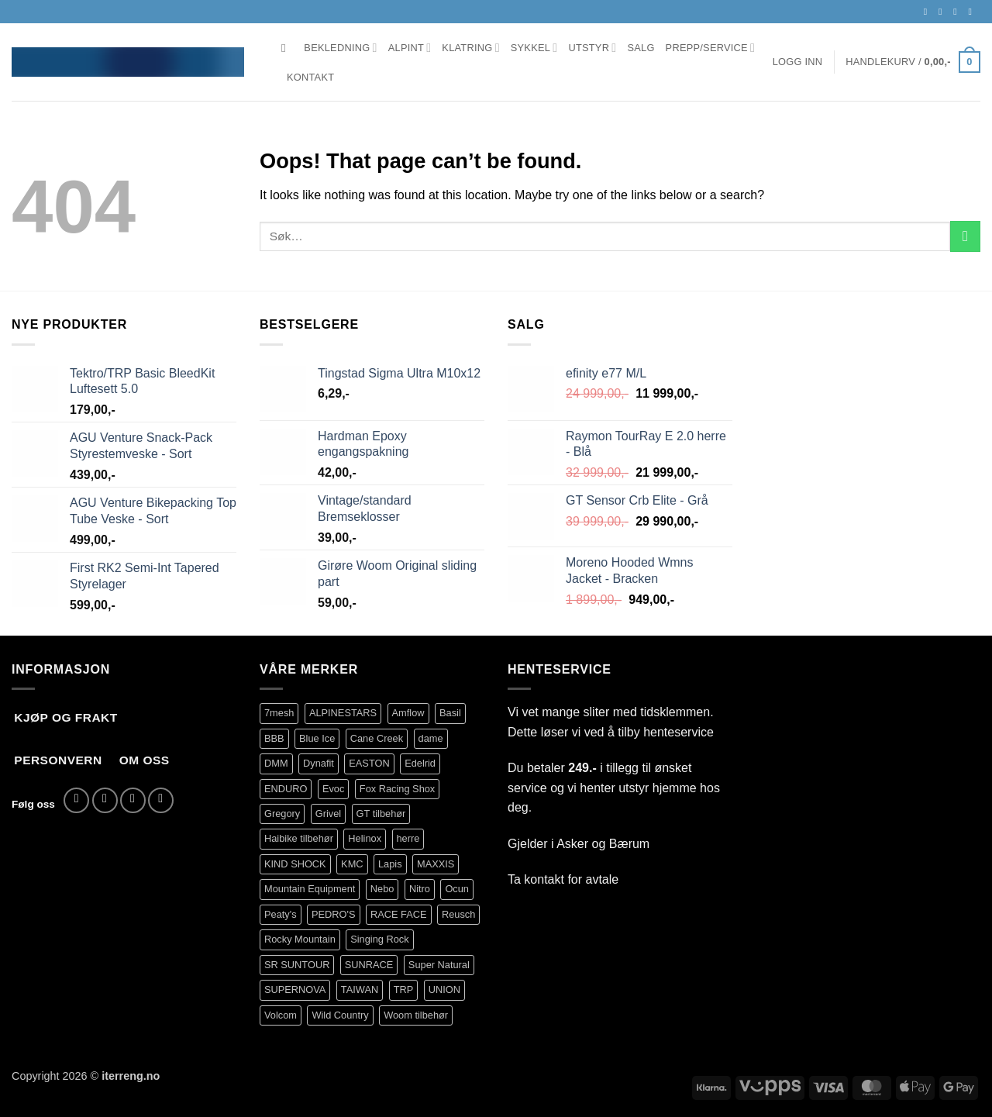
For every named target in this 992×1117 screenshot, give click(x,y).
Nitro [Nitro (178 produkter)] (419, 889)
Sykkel (534, 47)
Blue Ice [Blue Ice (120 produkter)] (317, 738)
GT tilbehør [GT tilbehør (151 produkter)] (381, 813)
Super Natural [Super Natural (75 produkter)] (439, 964)
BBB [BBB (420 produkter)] (274, 738)
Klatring (470, 47)
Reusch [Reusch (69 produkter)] (458, 914)
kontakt (544, 879)
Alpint (410, 47)
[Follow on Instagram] (943, 11)
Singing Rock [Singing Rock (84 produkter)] (379, 939)
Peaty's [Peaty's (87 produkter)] (280, 914)
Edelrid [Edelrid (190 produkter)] (420, 763)
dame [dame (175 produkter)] (430, 738)
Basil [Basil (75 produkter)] (450, 713)
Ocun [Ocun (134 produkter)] (457, 889)
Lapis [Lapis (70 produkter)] (390, 864)
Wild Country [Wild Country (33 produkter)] (340, 1015)
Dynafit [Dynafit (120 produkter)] (318, 763)
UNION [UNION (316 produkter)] (444, 989)
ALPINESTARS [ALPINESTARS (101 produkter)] (343, 713)
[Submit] (965, 236)
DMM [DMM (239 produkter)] (276, 763)
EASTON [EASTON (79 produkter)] (369, 763)
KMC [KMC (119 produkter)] (352, 864)
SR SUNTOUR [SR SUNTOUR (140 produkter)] (296, 964)
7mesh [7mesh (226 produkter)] (279, 713)
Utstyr (592, 47)
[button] (798, 62)
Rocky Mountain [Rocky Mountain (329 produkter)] (300, 939)
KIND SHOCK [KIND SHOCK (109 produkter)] (295, 864)
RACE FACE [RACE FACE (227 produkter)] (398, 914)
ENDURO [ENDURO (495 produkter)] (285, 789)
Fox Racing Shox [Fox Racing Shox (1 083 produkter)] (397, 789)
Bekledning (340, 47)
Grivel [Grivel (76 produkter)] (328, 813)
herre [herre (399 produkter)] (408, 838)
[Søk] (287, 48)
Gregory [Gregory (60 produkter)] (282, 813)
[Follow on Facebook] (928, 11)
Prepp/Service (711, 47)
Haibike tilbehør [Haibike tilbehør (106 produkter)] (298, 838)
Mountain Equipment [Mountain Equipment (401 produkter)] (309, 889)
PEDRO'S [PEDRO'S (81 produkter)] (334, 914)
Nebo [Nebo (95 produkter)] (382, 889)
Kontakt (310, 77)
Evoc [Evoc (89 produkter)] (333, 789)
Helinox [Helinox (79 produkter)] (364, 838)
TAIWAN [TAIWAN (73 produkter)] (359, 989)
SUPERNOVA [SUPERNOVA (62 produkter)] (295, 989)
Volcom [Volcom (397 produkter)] (280, 1015)
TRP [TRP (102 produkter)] (404, 989)
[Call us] (972, 11)
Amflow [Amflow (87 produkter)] (408, 713)
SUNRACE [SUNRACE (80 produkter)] (369, 964)
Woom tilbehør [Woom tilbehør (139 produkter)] (416, 1015)
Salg (640, 47)
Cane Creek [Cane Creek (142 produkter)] (376, 738)
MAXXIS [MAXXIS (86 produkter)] (435, 864)
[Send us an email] (958, 11)
